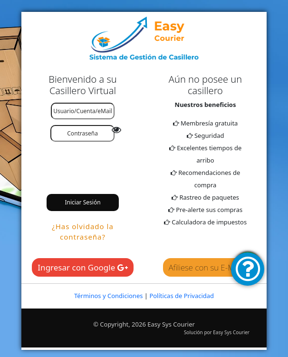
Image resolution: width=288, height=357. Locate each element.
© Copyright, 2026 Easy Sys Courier (144, 324)
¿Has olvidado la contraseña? (83, 232)
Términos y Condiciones (108, 295)
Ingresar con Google (82, 267)
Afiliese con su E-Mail (205, 267)
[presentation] (105, 163)
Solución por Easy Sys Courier (217, 332)
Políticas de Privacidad (181, 295)
